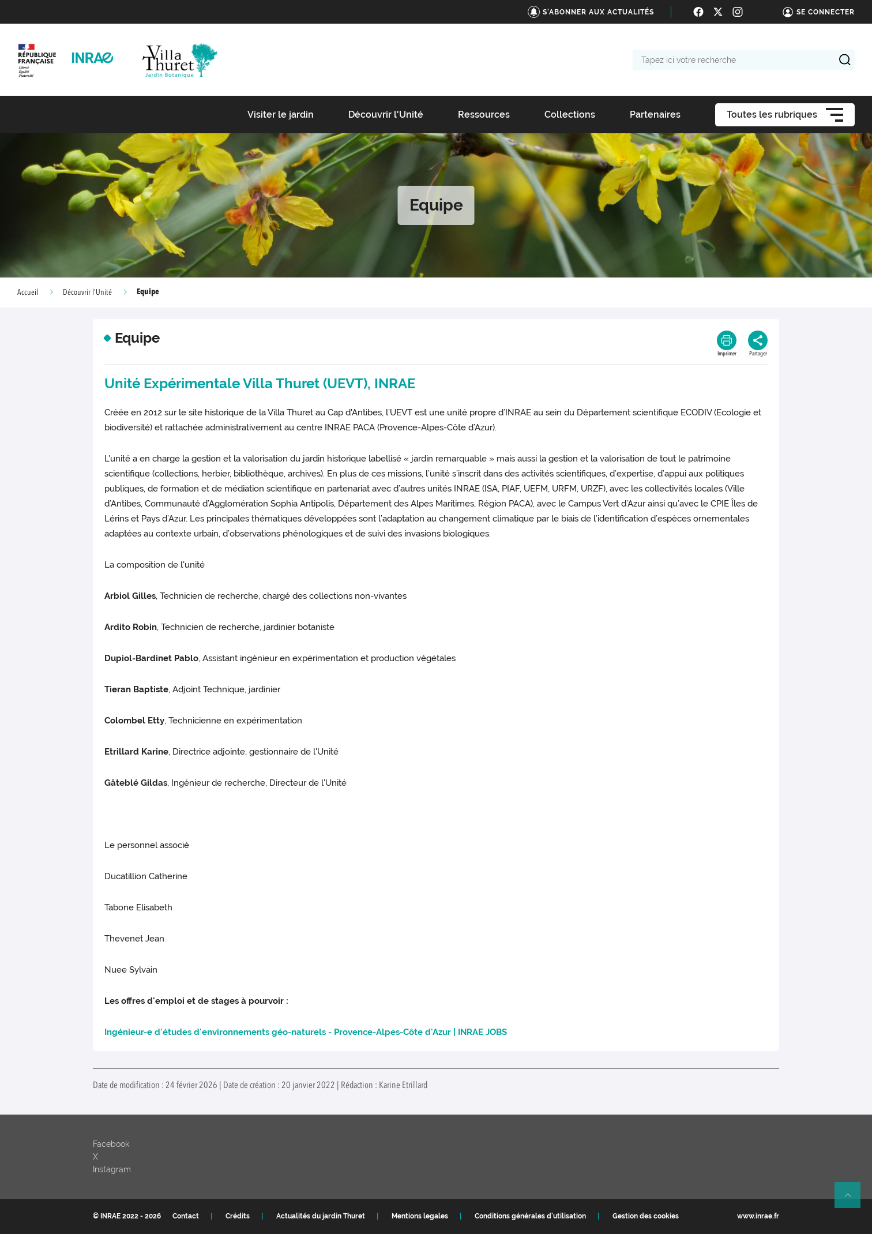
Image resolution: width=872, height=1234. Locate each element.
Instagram (112, 1169)
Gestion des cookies (645, 1216)
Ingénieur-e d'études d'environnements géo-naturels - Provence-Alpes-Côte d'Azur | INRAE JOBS (305, 1032)
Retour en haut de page (852, 1200)
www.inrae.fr (758, 1216)
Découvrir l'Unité (87, 292)
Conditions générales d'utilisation (530, 1216)
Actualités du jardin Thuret (320, 1216)
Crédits (237, 1216)
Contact (185, 1216)
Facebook (111, 1144)
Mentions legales (420, 1216)
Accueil (27, 292)
